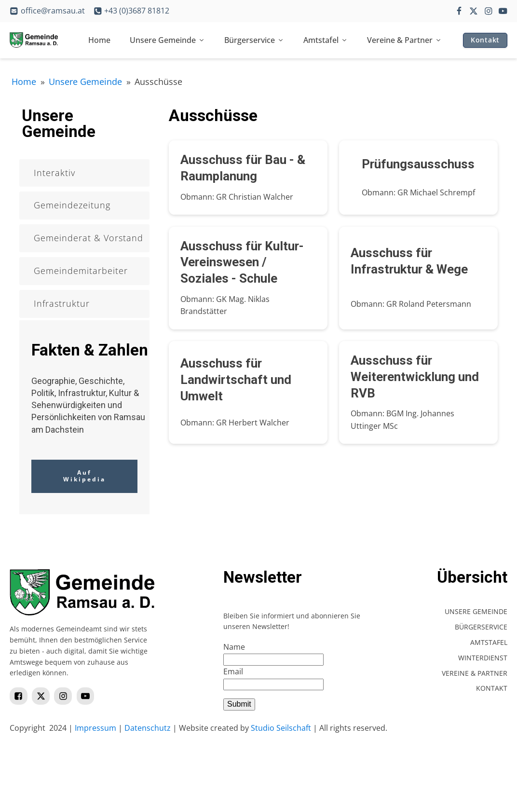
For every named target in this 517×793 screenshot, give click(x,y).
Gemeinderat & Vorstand (88, 238)
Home (99, 40)
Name (234, 647)
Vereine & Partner (404, 40)
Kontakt (485, 39)
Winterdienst (482, 657)
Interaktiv (54, 172)
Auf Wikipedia (84, 475)
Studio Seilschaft (281, 728)
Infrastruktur (62, 303)
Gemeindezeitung (72, 205)
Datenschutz (147, 728)
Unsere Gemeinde (167, 40)
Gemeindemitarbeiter (81, 270)
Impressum (95, 728)
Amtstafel (325, 40)
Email (233, 671)
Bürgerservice (254, 40)
